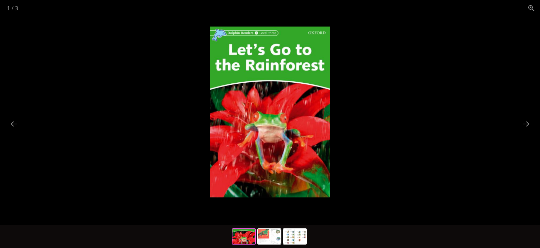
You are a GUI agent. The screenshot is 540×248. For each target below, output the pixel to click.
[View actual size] (531, 8)
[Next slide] (526, 124)
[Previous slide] (14, 124)
